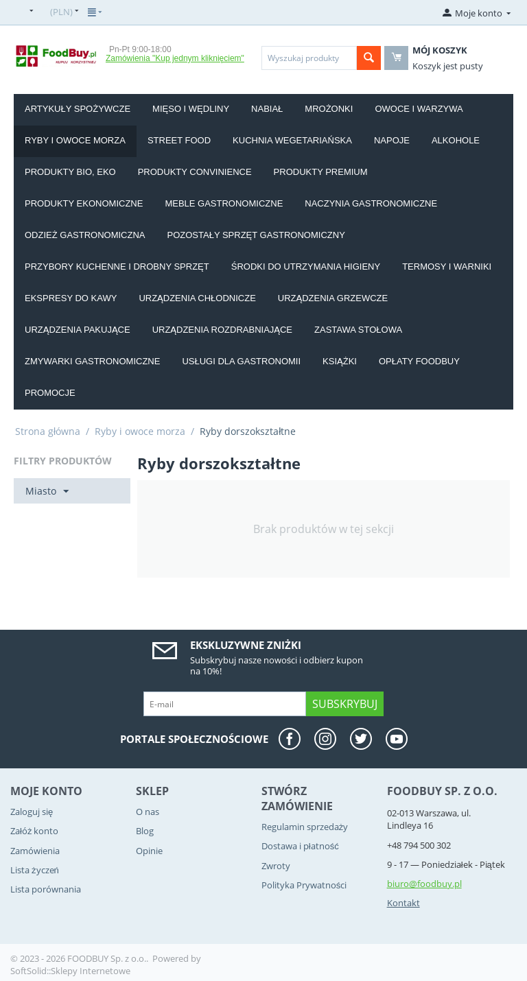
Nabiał (267, 109)
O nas (147, 811)
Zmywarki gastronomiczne (92, 361)
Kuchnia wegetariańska (292, 140)
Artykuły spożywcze (77, 109)
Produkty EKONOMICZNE (84, 203)
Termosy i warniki (446, 266)
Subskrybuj (344, 703)
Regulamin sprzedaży (305, 826)
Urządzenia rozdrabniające (222, 329)
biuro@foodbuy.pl (424, 883)
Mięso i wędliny (190, 109)
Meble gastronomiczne (224, 203)
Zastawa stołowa (358, 329)
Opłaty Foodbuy (419, 361)
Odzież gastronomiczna (85, 235)
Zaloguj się (31, 811)
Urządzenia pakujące (77, 329)
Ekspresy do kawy (71, 298)
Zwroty (275, 866)
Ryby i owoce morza (75, 140)
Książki (340, 361)
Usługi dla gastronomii (241, 361)
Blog (145, 831)
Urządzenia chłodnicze (197, 298)
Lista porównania (45, 889)
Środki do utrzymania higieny (305, 266)
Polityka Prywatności (304, 885)
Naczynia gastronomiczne (371, 203)
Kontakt (403, 903)
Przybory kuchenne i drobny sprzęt (117, 266)
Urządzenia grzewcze (333, 298)
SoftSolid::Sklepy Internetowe (70, 971)
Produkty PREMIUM (321, 172)
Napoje (392, 140)
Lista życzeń (34, 870)
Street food (179, 140)
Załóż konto (34, 831)
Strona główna (47, 431)
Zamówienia (35, 850)
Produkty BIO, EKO (70, 172)
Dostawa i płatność (300, 846)
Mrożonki (329, 109)
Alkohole (456, 140)
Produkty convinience (195, 172)
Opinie (149, 850)
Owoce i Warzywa (418, 109)
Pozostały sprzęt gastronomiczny (256, 235)
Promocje (50, 393)
